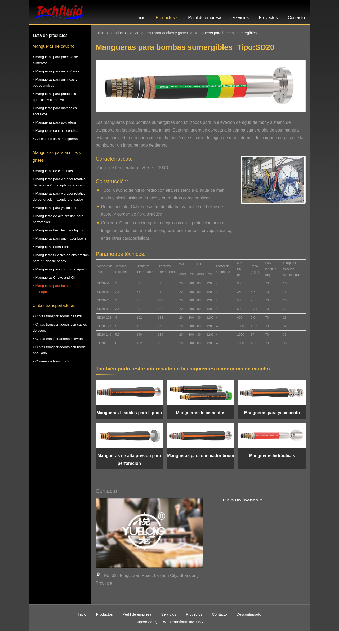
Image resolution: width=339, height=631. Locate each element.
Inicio (140, 17)
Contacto (296, 17)
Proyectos (268, 17)
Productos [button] (165, 17)
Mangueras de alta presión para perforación (58, 219)
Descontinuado (249, 614)
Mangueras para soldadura (55, 122)
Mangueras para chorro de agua (59, 269)
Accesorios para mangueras (56, 139)
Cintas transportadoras (54, 305)
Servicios (240, 17)
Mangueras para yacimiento (56, 208)
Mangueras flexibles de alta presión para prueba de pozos (61, 258)
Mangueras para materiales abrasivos (55, 111)
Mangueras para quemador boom (60, 238)
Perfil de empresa (204, 17)
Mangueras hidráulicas (52, 247)
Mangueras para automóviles (57, 71)
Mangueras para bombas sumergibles (53, 289)
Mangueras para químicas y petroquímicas (55, 82)
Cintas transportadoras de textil (58, 316)
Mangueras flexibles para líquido (59, 230)
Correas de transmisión (52, 361)
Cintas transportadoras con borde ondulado (59, 350)
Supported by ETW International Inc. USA (169, 622)
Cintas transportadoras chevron (59, 339)
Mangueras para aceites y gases (57, 156)
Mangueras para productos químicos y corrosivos (54, 97)
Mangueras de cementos (54, 171)
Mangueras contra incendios (56, 131)
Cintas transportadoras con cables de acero (60, 327)
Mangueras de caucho (53, 46)
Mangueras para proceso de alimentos (55, 60)
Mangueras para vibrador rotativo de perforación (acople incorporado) (60, 182)
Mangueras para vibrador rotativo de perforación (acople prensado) (59, 196)
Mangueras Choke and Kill (55, 277)
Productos (119, 33)
